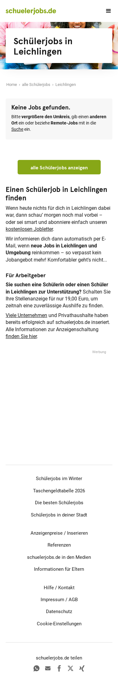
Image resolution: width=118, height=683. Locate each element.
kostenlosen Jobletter (29, 229)
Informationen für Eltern (59, 569)
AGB (73, 599)
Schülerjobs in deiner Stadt (59, 515)
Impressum (52, 599)
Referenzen (59, 545)
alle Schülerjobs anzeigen (59, 167)
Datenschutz (59, 611)
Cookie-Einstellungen (59, 624)
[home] (31, 11)
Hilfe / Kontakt (59, 587)
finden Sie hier (21, 336)
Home (11, 84)
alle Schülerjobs (36, 84)
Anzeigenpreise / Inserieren (59, 533)
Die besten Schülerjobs (59, 503)
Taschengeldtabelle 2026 (59, 491)
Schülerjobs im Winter (59, 478)
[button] (105, 11)
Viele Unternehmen (26, 315)
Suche (17, 129)
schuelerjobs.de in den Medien (59, 557)
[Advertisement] (59, 394)
